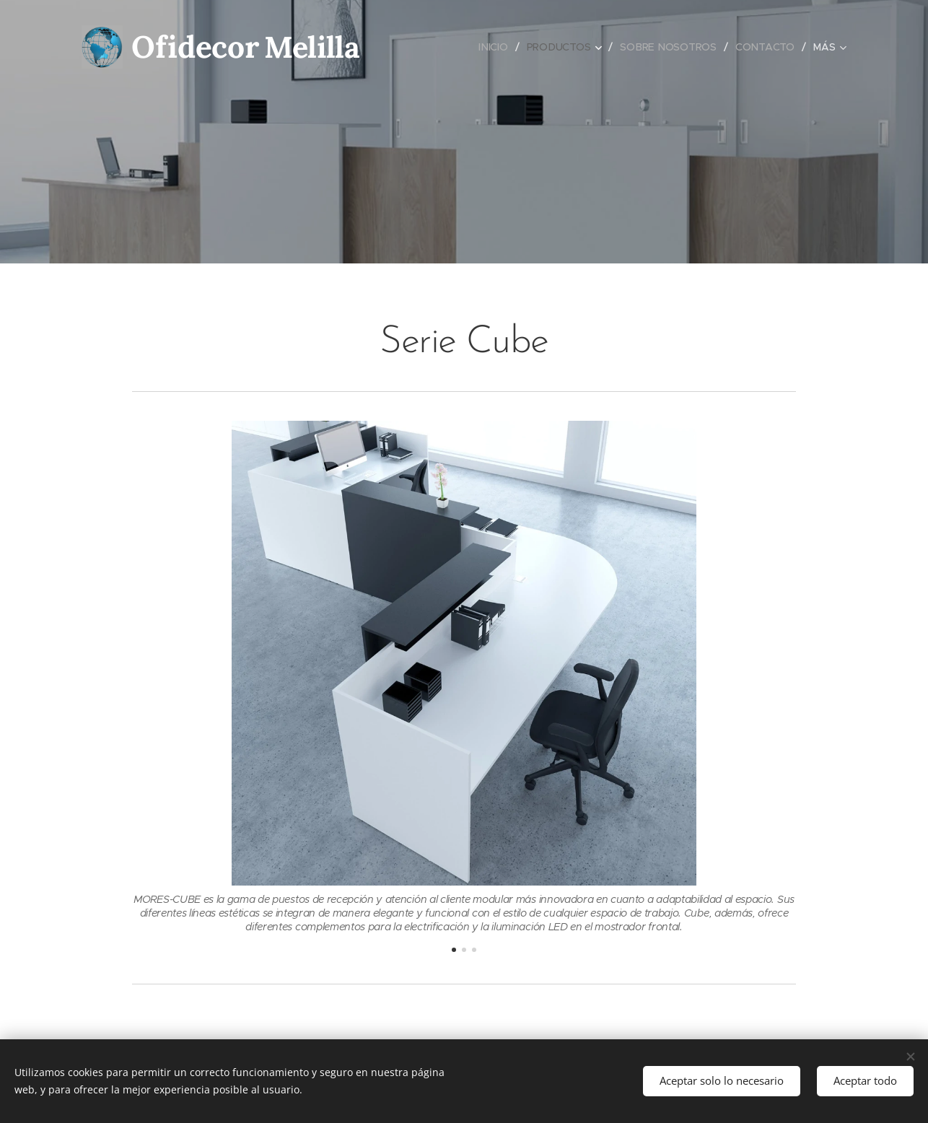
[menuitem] (495, 47)
